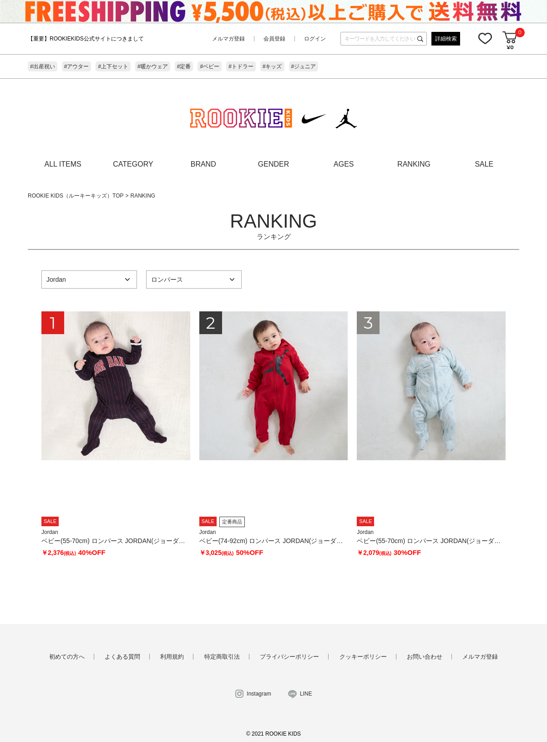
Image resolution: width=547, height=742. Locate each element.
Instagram (259, 694)
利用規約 (172, 657)
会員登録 (274, 39)
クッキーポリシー (363, 657)
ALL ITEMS (63, 164)
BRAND (203, 164)
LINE (306, 694)
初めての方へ (67, 657)
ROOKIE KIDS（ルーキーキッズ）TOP (75, 196)
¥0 (509, 47)
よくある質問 (122, 657)
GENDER (273, 164)
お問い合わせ (424, 657)
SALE (484, 164)
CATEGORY (133, 164)
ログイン (315, 39)
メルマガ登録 (228, 39)
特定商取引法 (222, 657)
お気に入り (485, 38)
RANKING (414, 164)
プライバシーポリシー (289, 657)
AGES (344, 164)
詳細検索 (446, 39)
